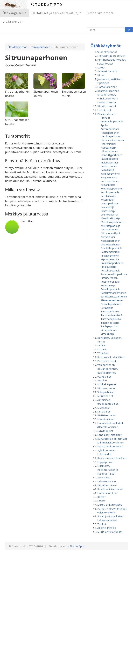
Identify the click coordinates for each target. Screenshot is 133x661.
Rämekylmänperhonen (113, 292)
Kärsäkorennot (106, 106)
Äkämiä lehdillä (106, 528)
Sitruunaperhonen (112, 300)
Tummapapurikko (111, 319)
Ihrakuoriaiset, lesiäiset (112, 458)
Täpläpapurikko (109, 326)
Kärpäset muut (106, 388)
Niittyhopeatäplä (110, 233)
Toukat (101, 524)
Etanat (101, 501)
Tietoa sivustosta (100, 13)
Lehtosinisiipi (108, 211)
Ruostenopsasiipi (110, 281)
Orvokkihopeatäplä (111, 248)
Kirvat (101, 75)
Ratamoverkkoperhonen (114, 274)
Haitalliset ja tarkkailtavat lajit (56, 13)
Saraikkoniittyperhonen (114, 296)
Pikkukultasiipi (108, 266)
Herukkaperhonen (111, 136)
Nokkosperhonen (110, 240)
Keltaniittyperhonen (112, 188)
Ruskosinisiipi (108, 285)
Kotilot (101, 497)
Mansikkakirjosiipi (110, 218)
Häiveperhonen (109, 151)
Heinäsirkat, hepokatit (111, 55)
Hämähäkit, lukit (107, 493)
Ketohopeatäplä (110, 192)
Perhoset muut (106, 361)
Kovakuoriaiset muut (110, 489)
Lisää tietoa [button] (13, 21)
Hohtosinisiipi (108, 143)
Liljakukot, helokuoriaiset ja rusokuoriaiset (107, 469)
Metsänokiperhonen (112, 222)
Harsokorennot (107, 86)
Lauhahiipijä (107, 207)
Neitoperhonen (109, 229)
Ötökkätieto (47, 4)
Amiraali (105, 117)
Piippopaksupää (110, 259)
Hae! (129, 29)
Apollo (104, 125)
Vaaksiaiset (104, 376)
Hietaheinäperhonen (112, 140)
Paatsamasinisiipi (110, 251)
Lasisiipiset (104, 110)
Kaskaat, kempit (107, 71)
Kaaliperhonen (109, 166)
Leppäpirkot (105, 462)
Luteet (101, 67)
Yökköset (103, 353)
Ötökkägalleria (14, 13)
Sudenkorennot (107, 52)
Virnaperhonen (109, 330)
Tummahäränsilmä (111, 315)
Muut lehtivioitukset (109, 531)
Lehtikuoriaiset (106, 481)
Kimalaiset (103, 411)
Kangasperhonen (110, 173)
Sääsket (102, 380)
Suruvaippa (107, 307)
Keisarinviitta (108, 184)
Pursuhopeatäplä (110, 270)
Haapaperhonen (110, 132)
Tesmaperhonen (110, 311)
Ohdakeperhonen (110, 244)
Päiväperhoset (40, 47)
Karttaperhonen (110, 181)
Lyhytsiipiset (105, 431)
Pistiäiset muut (106, 415)
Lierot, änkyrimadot (109, 504)
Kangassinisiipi (109, 177)
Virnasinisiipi (107, 333)
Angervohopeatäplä (112, 121)
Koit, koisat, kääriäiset (111, 357)
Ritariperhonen (109, 277)
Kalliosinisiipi (108, 169)
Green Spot (77, 546)
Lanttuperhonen (110, 203)
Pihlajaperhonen (110, 255)
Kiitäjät (101, 345)
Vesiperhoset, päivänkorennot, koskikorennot (107, 368)
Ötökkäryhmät (17, 47)
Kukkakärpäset (106, 384)
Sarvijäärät (103, 477)
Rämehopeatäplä (110, 289)
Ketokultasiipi (108, 196)
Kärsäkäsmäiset (107, 485)
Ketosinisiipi (107, 199)
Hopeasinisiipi (108, 147)
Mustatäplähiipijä (110, 225)
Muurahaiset (105, 396)
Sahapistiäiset (106, 392)
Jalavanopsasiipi (109, 158)
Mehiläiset (103, 407)
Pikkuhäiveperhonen (112, 263)
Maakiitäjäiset (105, 419)
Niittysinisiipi (108, 237)
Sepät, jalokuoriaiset (110, 446)
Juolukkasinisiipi (109, 162)
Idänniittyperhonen (111, 155)
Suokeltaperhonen (111, 304)
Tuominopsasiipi (110, 322)
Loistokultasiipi (109, 214)
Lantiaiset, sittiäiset (109, 434)
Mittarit (102, 349)
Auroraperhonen (110, 129)
